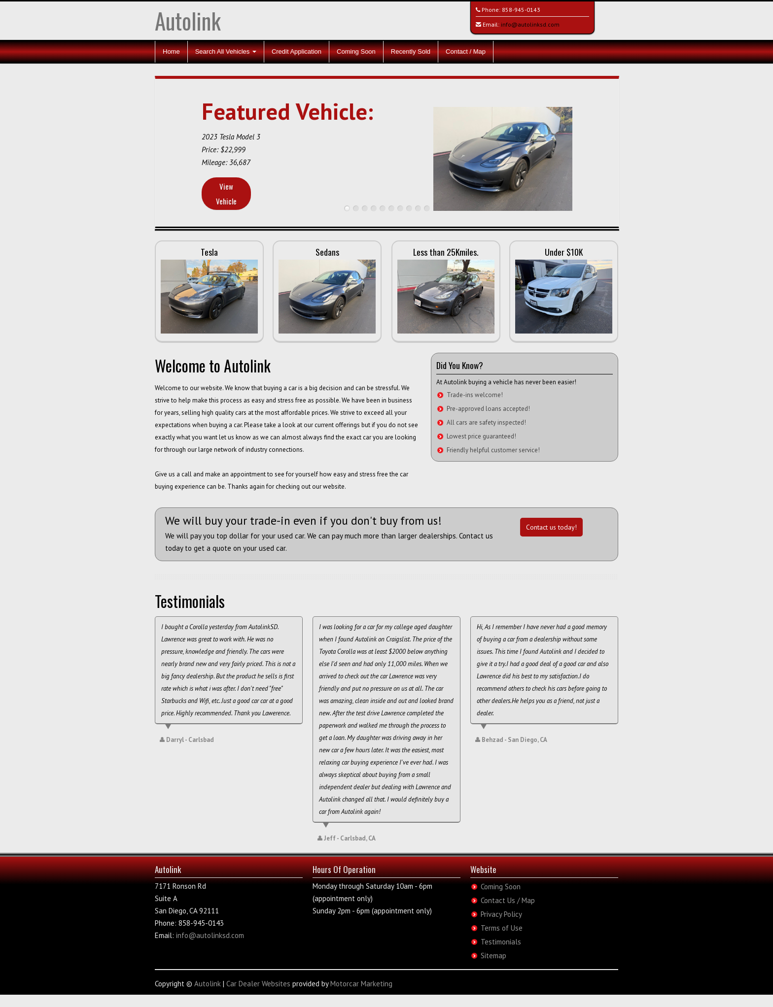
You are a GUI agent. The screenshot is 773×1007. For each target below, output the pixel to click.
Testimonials (501, 941)
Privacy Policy (501, 914)
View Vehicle (226, 193)
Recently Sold (410, 51)
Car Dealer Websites (258, 983)
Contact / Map (466, 51)
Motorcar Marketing (361, 983)
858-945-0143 (521, 9)
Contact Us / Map (508, 900)
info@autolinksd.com (530, 24)
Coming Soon (356, 51)
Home (171, 51)
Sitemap (493, 955)
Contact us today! (551, 527)
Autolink (188, 20)
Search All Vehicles (225, 51)
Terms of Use (502, 928)
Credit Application (296, 51)
